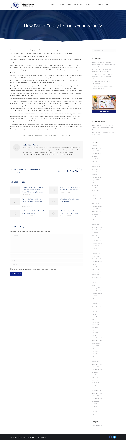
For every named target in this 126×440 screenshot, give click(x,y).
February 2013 (96, 288)
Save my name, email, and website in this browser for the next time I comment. (34, 269)
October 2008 (96, 367)
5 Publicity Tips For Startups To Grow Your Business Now (103, 127)
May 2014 (94, 264)
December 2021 (97, 169)
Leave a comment (66, 135)
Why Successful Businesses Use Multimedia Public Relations (70, 188)
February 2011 (96, 322)
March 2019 (95, 203)
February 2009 (96, 359)
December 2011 (96, 306)
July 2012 (94, 296)
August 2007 (96, 401)
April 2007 (95, 411)
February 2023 (96, 145)
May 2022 (95, 161)
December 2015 (96, 240)
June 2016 (95, 232)
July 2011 (94, 311)
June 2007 (95, 406)
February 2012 (96, 303)
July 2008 (95, 372)
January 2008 (96, 388)
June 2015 (95, 248)
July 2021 (94, 182)
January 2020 (96, 201)
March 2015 (95, 251)
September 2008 (97, 369)
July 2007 (94, 404)
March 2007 (95, 414)
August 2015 (95, 245)
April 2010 (95, 332)
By (42, 135)
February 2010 (96, 335)
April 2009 (95, 353)
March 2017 (95, 219)
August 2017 (95, 214)
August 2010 (95, 330)
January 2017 (95, 224)
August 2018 (95, 209)
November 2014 (97, 259)
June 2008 (95, 375)
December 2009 (97, 338)
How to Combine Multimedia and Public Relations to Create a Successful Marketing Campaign (32, 189)
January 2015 (95, 256)
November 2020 (97, 193)
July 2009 (94, 348)
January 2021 (95, 190)
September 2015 (97, 243)
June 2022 (95, 159)
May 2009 (95, 351)
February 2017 (96, 222)
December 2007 (97, 390)
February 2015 (96, 253)
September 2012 (97, 293)
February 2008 (96, 385)
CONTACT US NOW (104, 111)
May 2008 (95, 377)
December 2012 (97, 290)
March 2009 (95, 356)
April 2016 (94, 235)
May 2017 (94, 216)
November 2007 (97, 393)
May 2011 (94, 314)
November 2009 (97, 340)
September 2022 (97, 153)
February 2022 (96, 164)
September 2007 (97, 398)
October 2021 (96, 174)
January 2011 (95, 324)
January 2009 (96, 361)
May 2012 (94, 298)
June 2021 (95, 185)
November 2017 (97, 211)
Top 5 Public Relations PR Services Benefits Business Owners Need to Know (33, 201)
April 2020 (95, 195)
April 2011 (94, 317)
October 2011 (96, 309)
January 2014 (95, 274)
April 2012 (94, 301)
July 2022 (94, 156)
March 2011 (95, 319)
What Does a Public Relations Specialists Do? (69, 200)
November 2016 (97, 230)
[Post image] (15, 190)
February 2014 (96, 272)
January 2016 (95, 238)
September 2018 (97, 206)
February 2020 (96, 198)
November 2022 (97, 148)
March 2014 (95, 269)
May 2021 (94, 188)
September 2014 (97, 261)
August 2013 (95, 282)
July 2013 (94, 285)
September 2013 (97, 280)
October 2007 (96, 396)
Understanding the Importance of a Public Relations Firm (33, 212)
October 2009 (96, 343)
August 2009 (96, 346)
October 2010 (96, 327)
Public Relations (32, 135)
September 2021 (97, 177)
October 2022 (96, 151)
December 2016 (97, 227)
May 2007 (95, 409)
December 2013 (97, 277)
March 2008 (95, 382)
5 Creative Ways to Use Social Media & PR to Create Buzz (69, 212)
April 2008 (95, 380)
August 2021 (95, 180)
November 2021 (97, 172)
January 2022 (96, 166)
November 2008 (97, 364)
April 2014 (95, 267)
